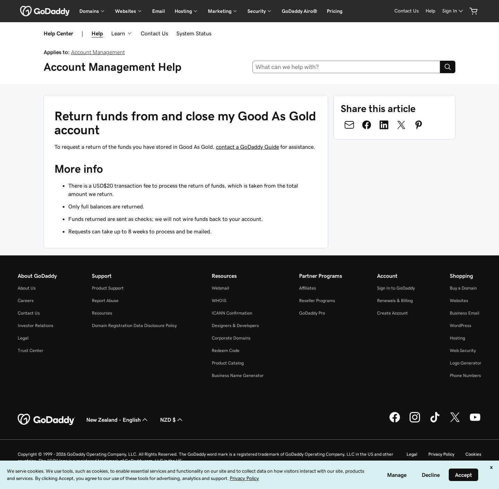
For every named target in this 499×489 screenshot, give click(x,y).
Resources (102, 313)
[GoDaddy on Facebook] (394, 421)
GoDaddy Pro (312, 313)
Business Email (464, 313)
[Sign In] (453, 11)
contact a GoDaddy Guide (247, 146)
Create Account (392, 313)
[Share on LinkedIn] (384, 125)
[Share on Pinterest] (418, 125)
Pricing (334, 11)
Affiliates (307, 288)
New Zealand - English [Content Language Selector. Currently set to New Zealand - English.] (117, 419)
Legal (23, 338)
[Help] (430, 11)
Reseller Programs (317, 300)
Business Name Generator (238, 375)
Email (158, 11)
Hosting (457, 338)
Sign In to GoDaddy (396, 288)
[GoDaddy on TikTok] (435, 421)
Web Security (463, 350)
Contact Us (154, 33)
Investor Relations (35, 325)
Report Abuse (105, 300)
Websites (459, 300)
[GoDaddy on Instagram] (415, 421)
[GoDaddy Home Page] (46, 420)
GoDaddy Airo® (299, 11)
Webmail (220, 288)
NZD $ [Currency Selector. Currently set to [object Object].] (172, 419)
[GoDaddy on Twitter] (455, 421)
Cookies (473, 454)
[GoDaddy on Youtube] (475, 421)
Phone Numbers (465, 375)
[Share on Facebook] (366, 125)
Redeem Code (225, 350)
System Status (193, 33)
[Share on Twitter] (401, 125)
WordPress (460, 325)
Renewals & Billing (395, 300)
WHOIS (219, 300)
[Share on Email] (349, 125)
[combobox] (346, 67)
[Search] (447, 67)
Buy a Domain (463, 288)
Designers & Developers (235, 325)
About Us (27, 288)
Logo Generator (465, 363)
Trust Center (30, 350)
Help (97, 33)
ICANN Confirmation (232, 313)
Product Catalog (228, 363)
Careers (26, 300)
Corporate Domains (231, 338)
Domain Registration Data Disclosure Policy (134, 325)
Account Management (98, 52)
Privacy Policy (441, 454)
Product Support (108, 288)
